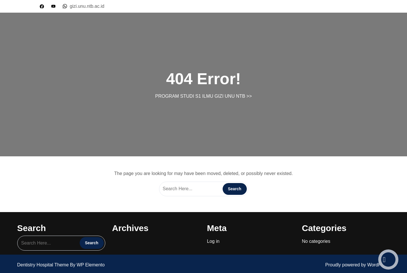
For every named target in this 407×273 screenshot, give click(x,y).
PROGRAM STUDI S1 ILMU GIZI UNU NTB (200, 96)
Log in (213, 241)
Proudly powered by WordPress (357, 264)
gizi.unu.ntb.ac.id (83, 6)
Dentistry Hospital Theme (43, 264)
